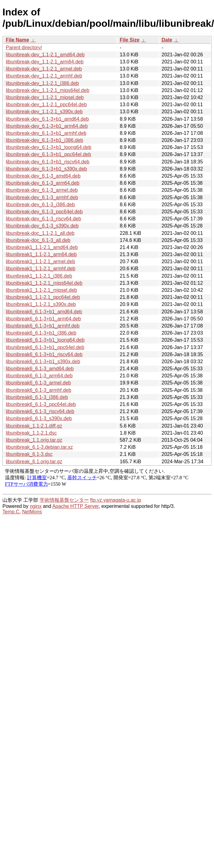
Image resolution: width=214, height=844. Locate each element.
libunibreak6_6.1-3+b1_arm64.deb (43, 318)
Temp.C (10, 511)
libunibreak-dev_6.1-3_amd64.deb (43, 176)
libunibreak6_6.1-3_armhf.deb (38, 390)
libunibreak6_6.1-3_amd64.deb (40, 368)
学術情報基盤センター (64, 500)
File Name (17, 39)
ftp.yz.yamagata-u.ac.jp (115, 500)
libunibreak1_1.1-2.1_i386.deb (39, 276)
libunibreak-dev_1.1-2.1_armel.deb (44, 68)
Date (167, 39)
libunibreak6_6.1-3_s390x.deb (39, 418)
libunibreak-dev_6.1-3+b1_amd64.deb (47, 119)
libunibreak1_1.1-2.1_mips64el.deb (44, 283)
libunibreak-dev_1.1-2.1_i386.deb (42, 83)
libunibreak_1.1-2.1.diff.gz (34, 425)
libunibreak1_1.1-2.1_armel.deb (40, 261)
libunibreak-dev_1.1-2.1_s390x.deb (44, 111)
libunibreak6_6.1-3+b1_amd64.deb (44, 311)
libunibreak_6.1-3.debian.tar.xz (39, 447)
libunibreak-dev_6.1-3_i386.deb (40, 204)
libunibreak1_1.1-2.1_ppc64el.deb (43, 297)
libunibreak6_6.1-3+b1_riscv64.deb (44, 354)
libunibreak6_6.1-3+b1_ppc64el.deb (45, 347)
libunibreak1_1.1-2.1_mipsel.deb (41, 290)
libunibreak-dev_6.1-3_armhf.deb (42, 197)
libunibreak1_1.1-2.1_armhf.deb (40, 268)
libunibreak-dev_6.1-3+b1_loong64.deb (48, 147)
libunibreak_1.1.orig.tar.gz (34, 440)
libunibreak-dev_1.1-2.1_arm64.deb (45, 61)
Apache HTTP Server (75, 506)
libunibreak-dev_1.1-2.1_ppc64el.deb (46, 104)
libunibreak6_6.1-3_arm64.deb (39, 375)
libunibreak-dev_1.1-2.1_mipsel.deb (45, 97)
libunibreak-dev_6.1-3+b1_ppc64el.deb (48, 154)
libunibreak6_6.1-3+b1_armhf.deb (43, 325)
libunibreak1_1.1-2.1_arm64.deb (41, 254)
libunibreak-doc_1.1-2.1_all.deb (40, 233)
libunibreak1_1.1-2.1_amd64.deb (42, 247)
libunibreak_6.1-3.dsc (29, 454)
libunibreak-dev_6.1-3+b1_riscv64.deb (47, 161)
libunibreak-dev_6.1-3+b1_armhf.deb (46, 133)
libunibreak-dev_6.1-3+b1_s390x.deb (46, 168)
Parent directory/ (24, 47)
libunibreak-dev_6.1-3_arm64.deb (42, 183)
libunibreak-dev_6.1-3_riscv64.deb (43, 218)
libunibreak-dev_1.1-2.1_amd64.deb (45, 54)
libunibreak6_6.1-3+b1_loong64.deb (45, 340)
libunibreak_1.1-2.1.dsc (31, 433)
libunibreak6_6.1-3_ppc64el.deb (41, 404)
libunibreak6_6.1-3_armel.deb (38, 382)
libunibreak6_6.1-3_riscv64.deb (40, 411)
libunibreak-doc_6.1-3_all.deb (38, 240)
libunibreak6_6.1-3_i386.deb (37, 397)
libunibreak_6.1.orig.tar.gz (34, 461)
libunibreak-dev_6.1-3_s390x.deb (42, 225)
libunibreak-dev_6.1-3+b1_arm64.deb (47, 126)
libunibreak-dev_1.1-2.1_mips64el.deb (47, 90)
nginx (36, 506)
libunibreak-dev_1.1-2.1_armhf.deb (44, 75)
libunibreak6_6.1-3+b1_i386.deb (41, 333)
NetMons (32, 511)
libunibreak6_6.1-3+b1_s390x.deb (43, 361)
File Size (130, 39)
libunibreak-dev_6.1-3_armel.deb (42, 190)
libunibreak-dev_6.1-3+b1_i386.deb (44, 140)
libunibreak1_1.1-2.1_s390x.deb (41, 304)
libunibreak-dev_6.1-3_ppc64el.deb (44, 211)
